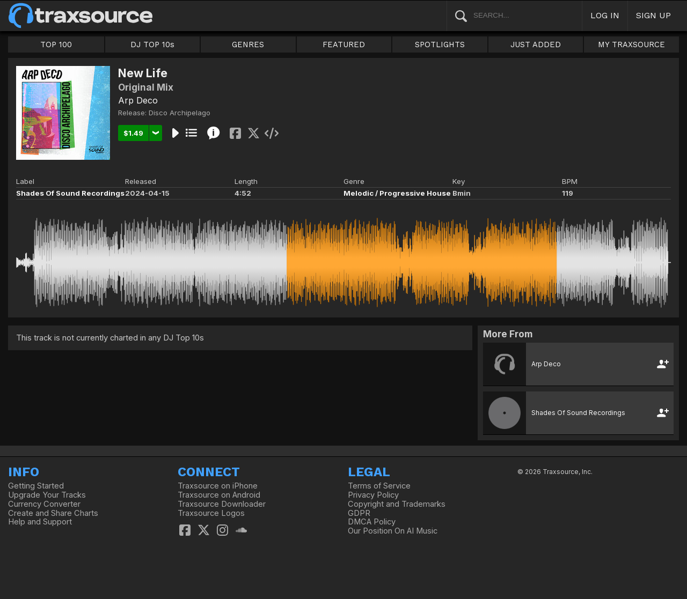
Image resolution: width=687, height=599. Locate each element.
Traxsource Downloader (222, 504)
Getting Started (36, 486)
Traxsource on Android (219, 495)
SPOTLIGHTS (440, 44)
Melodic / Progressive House (397, 193)
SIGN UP (653, 15)
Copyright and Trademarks (396, 504)
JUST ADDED (535, 44)
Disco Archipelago (179, 112)
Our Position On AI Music (392, 531)
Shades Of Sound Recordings (70, 193)
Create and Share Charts (53, 513)
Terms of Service (379, 486)
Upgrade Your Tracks (47, 495)
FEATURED (344, 44)
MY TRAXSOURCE (631, 44)
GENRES (248, 44)
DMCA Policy (372, 522)
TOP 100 (56, 44)
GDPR (359, 513)
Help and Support (40, 522)
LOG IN (604, 15)
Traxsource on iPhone (218, 486)
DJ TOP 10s (152, 44)
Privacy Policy (373, 495)
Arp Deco (138, 100)
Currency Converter (44, 504)
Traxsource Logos (211, 513)
